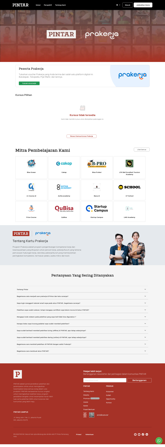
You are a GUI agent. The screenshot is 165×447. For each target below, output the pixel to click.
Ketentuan (90, 437)
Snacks (86, 398)
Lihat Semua (141, 152)
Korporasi (110, 394)
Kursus (109, 405)
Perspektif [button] (51, 5)
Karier (85, 408)
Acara (85, 405)
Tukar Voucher (29, 86)
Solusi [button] (39, 5)
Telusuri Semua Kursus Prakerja (81, 139)
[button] (118, 5)
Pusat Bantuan (89, 412)
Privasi (78, 437)
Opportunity (110, 402)
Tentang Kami (63, 5)
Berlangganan (139, 383)
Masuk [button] (127, 5)
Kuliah (108, 398)
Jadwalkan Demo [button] (143, 5)
